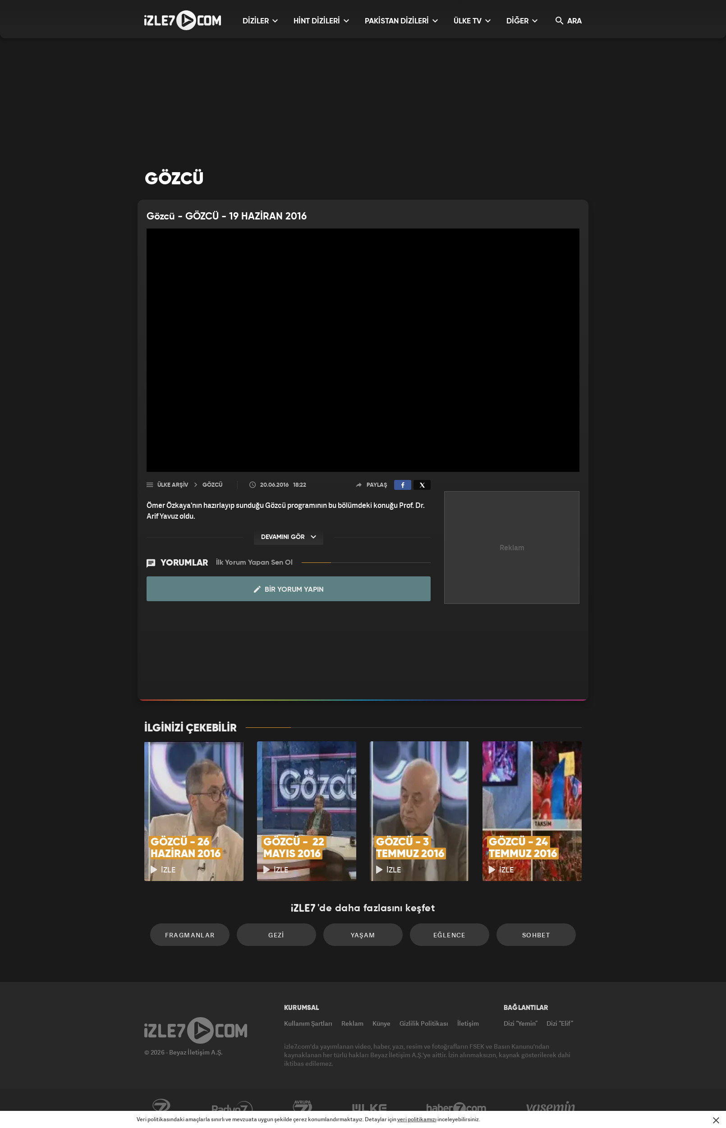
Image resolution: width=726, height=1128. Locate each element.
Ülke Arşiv (172, 485)
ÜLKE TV (472, 21)
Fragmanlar (190, 935)
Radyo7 (232, 1109)
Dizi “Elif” (560, 1023)
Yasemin (551, 1109)
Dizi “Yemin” (521, 1023)
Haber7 (457, 1109)
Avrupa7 (302, 1109)
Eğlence (449, 935)
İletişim (468, 1023)
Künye (381, 1023)
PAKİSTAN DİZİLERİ (401, 21)
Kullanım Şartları (308, 1023)
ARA (569, 21)
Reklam (352, 1023)
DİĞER (522, 21)
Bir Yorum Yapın (289, 589)
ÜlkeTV (369, 1109)
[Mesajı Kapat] (716, 1120)
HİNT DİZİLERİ (321, 21)
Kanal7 (161, 1109)
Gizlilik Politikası (424, 1023)
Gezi (276, 935)
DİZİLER (260, 21)
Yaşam (363, 935)
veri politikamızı (417, 1119)
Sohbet (536, 935)
